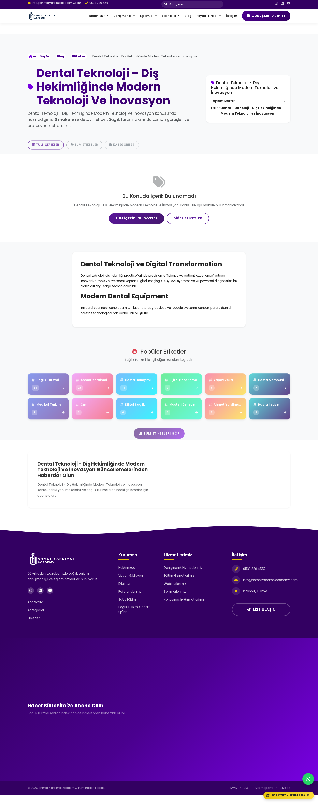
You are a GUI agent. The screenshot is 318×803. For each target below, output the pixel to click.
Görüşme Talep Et (266, 15)
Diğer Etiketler (187, 236)
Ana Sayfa (39, 56)
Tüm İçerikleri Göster (136, 236)
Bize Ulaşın (261, 617)
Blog (60, 56)
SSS (246, 795)
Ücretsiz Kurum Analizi (288, 795)
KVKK (233, 795)
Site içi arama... (176, 4)
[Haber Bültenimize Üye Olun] (225, 716)
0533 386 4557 (99, 3)
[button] (98, 16)
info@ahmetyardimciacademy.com (56, 3)
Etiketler (79, 56)
